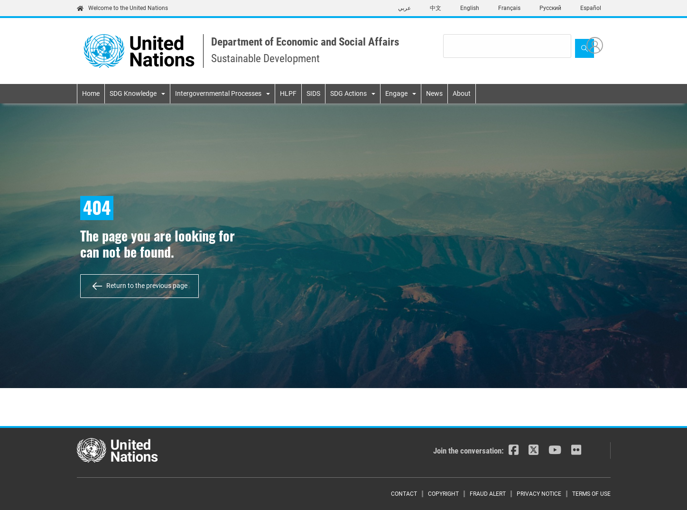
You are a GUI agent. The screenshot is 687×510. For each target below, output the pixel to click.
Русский (550, 8)
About (462, 93)
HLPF (288, 93)
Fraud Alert (488, 494)
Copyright (443, 494)
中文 (435, 8)
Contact (404, 494)
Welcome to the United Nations (122, 8)
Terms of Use (591, 494)
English (469, 8)
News (434, 93)
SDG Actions (348, 93)
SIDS (313, 93)
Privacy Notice (539, 494)
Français (509, 8)
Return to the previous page (146, 285)
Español (590, 8)
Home (91, 93)
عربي (404, 8)
